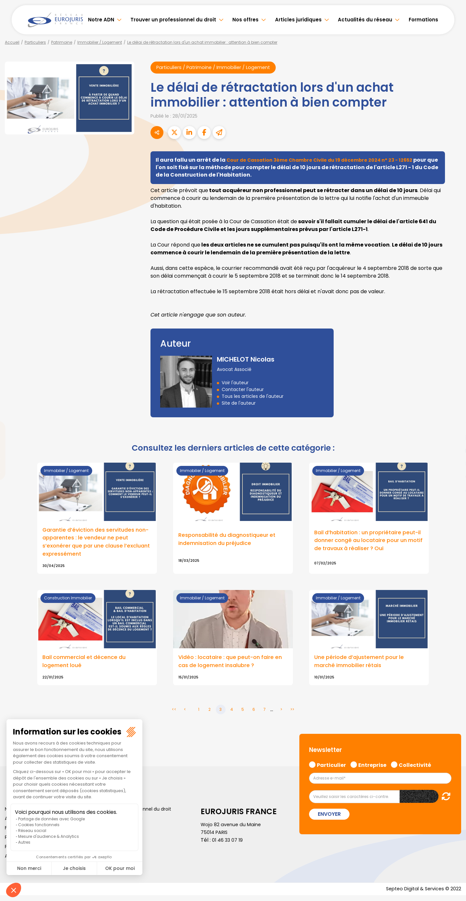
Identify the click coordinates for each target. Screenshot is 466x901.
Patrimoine (61, 42)
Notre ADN (101, 19)
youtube (453, 450)
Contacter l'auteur (243, 390)
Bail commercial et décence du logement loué (87, 665)
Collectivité (415, 769)
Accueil (12, 42)
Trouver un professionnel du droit (173, 19)
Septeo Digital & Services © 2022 (420, 894)
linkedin (453, 438)
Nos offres (245, 19)
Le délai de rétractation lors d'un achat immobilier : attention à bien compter (202, 42)
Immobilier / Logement (99, 42)
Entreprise (372, 769)
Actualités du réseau (365, 19)
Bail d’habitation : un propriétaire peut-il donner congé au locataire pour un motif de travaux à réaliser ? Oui (367, 544)
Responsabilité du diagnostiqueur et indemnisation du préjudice (231, 541)
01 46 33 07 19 (229, 845)
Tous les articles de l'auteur (252, 397)
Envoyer (329, 819)
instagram (453, 463)
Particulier (331, 769)
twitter (453, 425)
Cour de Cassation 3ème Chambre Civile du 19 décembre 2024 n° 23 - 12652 (329, 160)
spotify (453, 476)
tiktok (453, 489)
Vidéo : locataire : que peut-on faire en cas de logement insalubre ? (230, 665)
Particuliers (35, 42)
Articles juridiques (298, 19)
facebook (453, 412)
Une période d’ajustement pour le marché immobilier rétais (362, 665)
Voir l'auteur (235, 383)
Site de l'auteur (239, 403)
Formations (423, 19)
